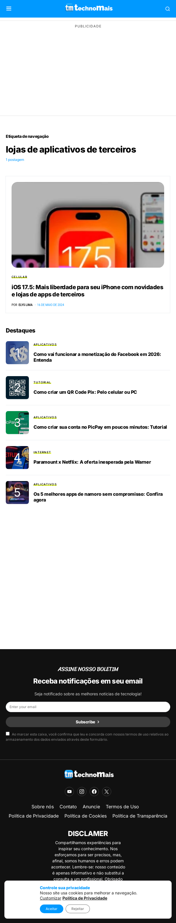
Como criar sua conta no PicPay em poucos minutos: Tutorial (100, 427)
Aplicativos (45, 344)
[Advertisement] (88, 72)
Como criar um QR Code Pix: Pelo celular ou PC (85, 392)
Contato (68, 806)
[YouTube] (69, 791)
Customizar (50, 898)
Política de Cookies (85, 816)
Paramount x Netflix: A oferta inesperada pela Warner (92, 462)
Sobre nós (43, 806)
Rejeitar (77, 909)
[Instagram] (81, 791)
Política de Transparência (139, 816)
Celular (19, 276)
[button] (9, 8)
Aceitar (52, 909)
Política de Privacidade (34, 816)
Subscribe (85, 721)
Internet (42, 452)
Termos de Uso (122, 806)
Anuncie (91, 806)
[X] (106, 791)
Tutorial (42, 382)
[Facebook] (94, 791)
